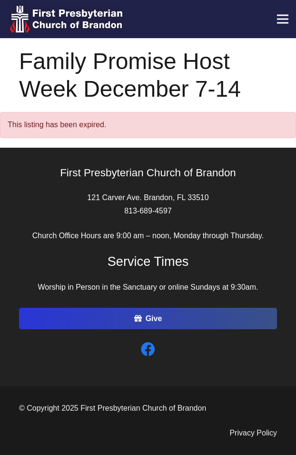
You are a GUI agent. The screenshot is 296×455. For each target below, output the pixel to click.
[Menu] (283, 19)
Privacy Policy (253, 433)
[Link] (66, 19)
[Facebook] (148, 349)
